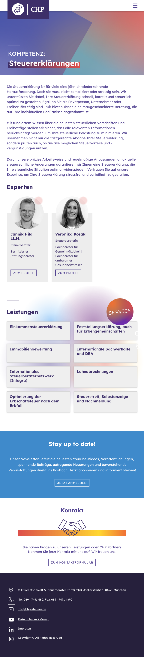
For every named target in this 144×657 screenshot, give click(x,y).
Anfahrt (12, 24)
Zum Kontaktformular (72, 562)
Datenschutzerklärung (33, 619)
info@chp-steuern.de (32, 609)
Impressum (25, 628)
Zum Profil (23, 273)
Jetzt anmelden (72, 483)
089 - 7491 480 (33, 599)
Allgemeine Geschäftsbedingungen (31, 20)
